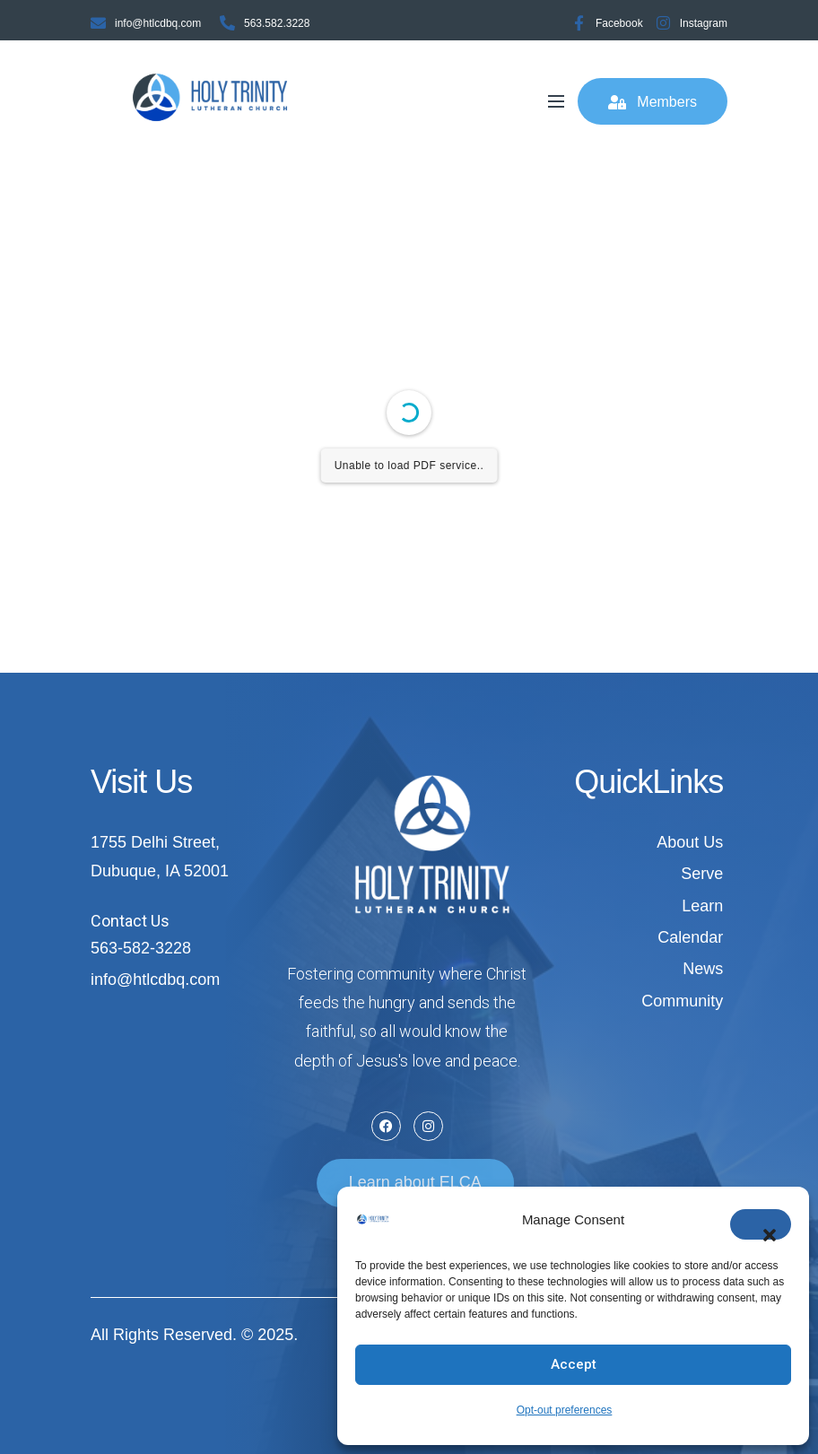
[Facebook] (579, 22)
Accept (573, 1364)
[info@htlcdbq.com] (98, 22)
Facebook (619, 23)
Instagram (703, 23)
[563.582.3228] (227, 22)
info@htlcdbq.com (158, 23)
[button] (760, 1224)
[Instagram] (663, 22)
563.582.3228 (276, 23)
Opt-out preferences (565, 1410)
